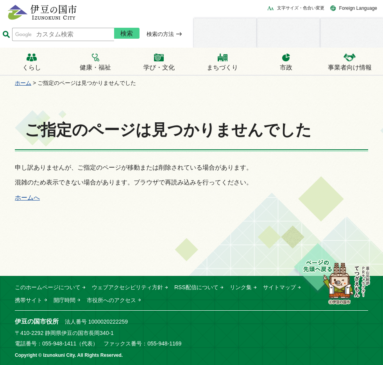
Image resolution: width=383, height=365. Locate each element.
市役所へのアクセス (111, 300)
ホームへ (27, 197)
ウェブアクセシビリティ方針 (127, 287)
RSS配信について (196, 287)
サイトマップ (279, 287)
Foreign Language (358, 8)
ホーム (23, 83)
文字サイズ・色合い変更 (300, 7)
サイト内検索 (6, 35)
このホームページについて (48, 287)
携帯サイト (28, 300)
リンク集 (241, 287)
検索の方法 (160, 34)
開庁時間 (64, 300)
